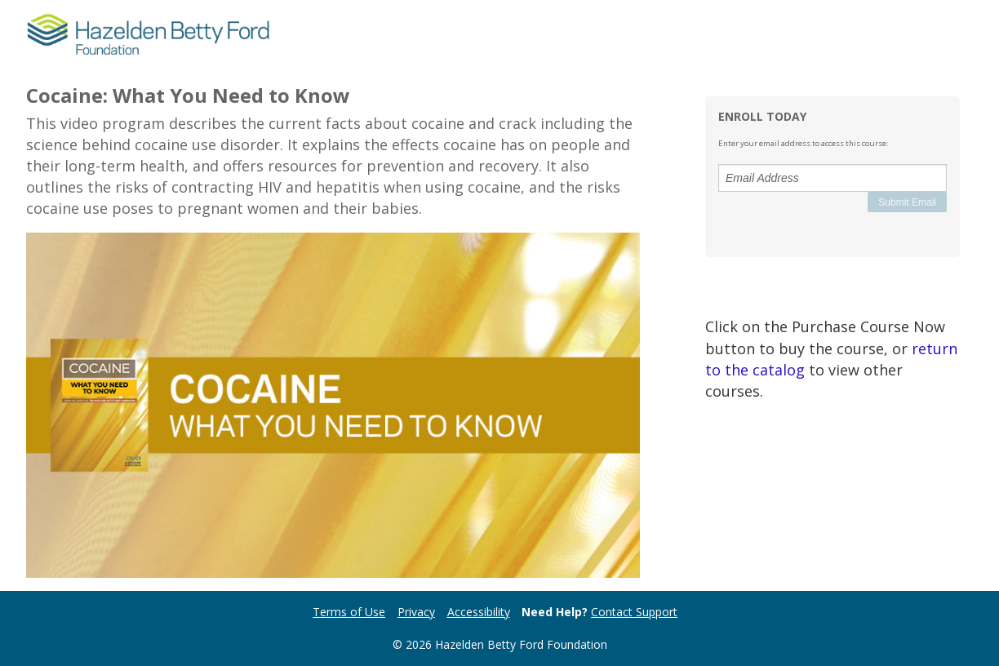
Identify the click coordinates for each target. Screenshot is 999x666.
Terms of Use (349, 611)
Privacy (416, 611)
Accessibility (478, 611)
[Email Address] (832, 178)
